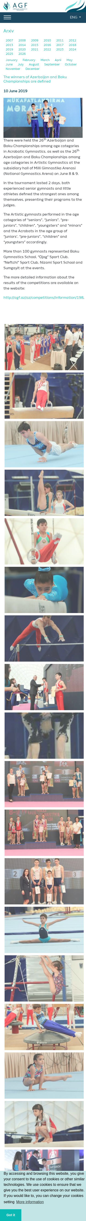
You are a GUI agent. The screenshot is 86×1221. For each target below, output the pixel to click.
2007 (10, 40)
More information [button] (30, 1202)
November (13, 69)
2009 (35, 40)
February (29, 60)
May (69, 60)
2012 (72, 40)
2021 (35, 49)
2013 (10, 45)
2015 (35, 45)
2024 (72, 49)
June (9, 64)
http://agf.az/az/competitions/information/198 (43, 298)
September (52, 64)
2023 (60, 49)
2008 (22, 40)
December (32, 69)
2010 (48, 40)
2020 (22, 49)
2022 (48, 49)
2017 (60, 45)
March (45, 60)
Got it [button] (10, 1215)
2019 (10, 49)
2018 (72, 45)
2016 (48, 45)
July (21, 64)
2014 (22, 45)
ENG (74, 17)
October (71, 64)
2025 (10, 54)
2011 (60, 40)
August (34, 64)
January (12, 60)
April (58, 60)
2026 (22, 54)
